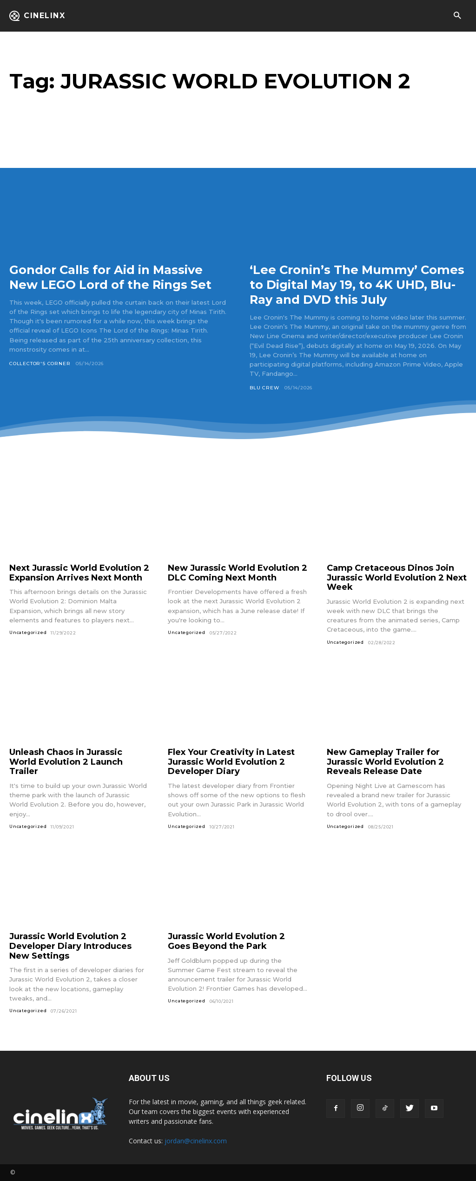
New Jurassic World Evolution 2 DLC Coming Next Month (237, 573)
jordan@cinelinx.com (196, 1140)
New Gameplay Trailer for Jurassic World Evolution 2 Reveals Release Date (385, 761)
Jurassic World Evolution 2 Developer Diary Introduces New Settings (70, 946)
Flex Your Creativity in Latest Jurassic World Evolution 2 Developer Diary (231, 761)
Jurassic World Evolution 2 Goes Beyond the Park (226, 941)
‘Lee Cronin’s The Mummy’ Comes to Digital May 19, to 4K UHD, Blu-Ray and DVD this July (357, 284)
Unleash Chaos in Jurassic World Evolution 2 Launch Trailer (66, 761)
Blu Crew (264, 388)
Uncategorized (27, 632)
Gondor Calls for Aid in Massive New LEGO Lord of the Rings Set (113, 284)
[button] (457, 16)
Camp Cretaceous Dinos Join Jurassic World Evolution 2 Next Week (397, 577)
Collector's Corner (39, 378)
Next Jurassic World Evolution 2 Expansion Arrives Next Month (79, 573)
